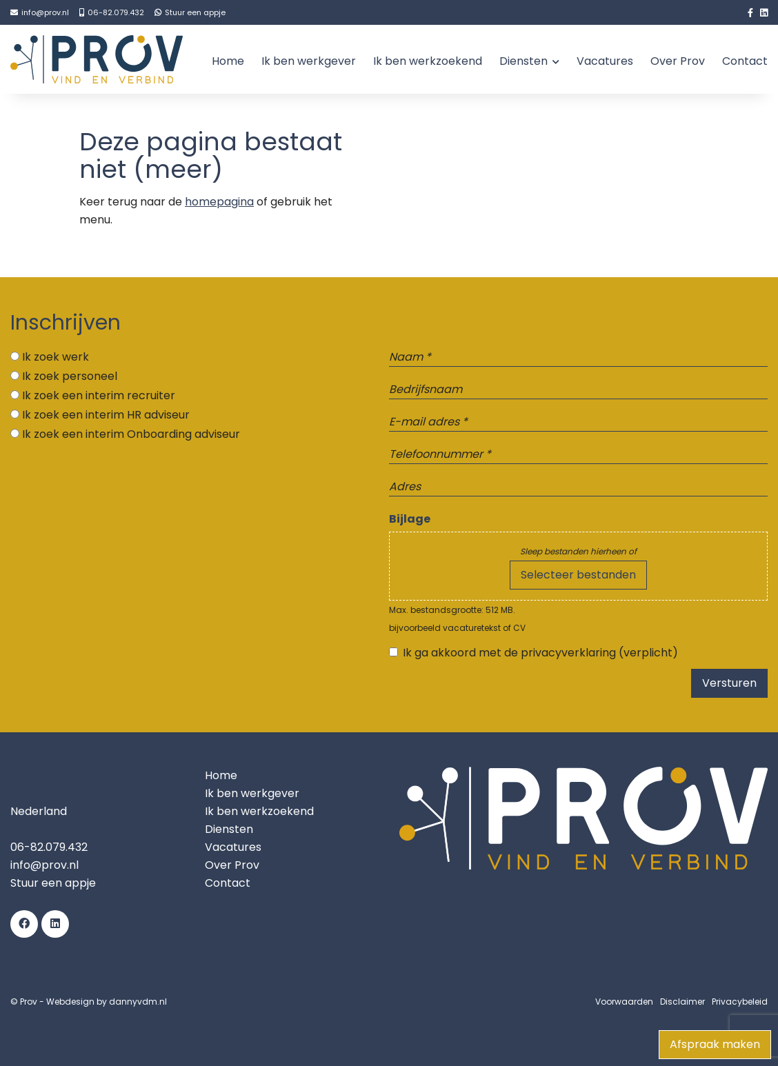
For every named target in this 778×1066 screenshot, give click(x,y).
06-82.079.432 (49, 847)
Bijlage (409, 519)
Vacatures (605, 61)
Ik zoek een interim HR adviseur (106, 415)
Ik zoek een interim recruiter (98, 395)
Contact (745, 61)
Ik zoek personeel (69, 376)
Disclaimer (682, 1001)
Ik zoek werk (55, 357)
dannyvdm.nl (138, 1001)
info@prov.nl (44, 865)
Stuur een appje (53, 883)
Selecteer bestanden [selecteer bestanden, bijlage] (578, 575)
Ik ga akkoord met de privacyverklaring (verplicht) (540, 653)
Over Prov (677, 61)
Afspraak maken (715, 1044)
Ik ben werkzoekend (427, 61)
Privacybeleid (740, 1001)
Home (228, 61)
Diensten (523, 61)
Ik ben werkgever (308, 61)
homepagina (219, 202)
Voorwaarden (624, 1001)
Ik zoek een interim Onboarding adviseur (131, 434)
